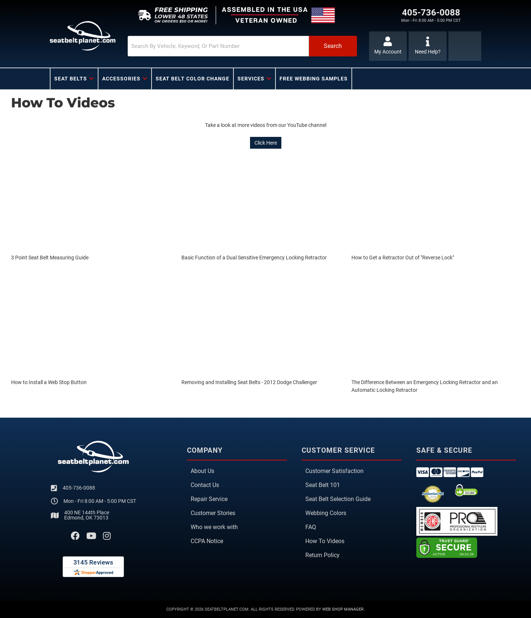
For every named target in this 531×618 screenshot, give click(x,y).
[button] (242, 46)
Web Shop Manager (343, 609)
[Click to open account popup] (388, 46)
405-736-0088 (79, 488)
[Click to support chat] (428, 46)
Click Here (265, 143)
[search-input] (218, 46)
